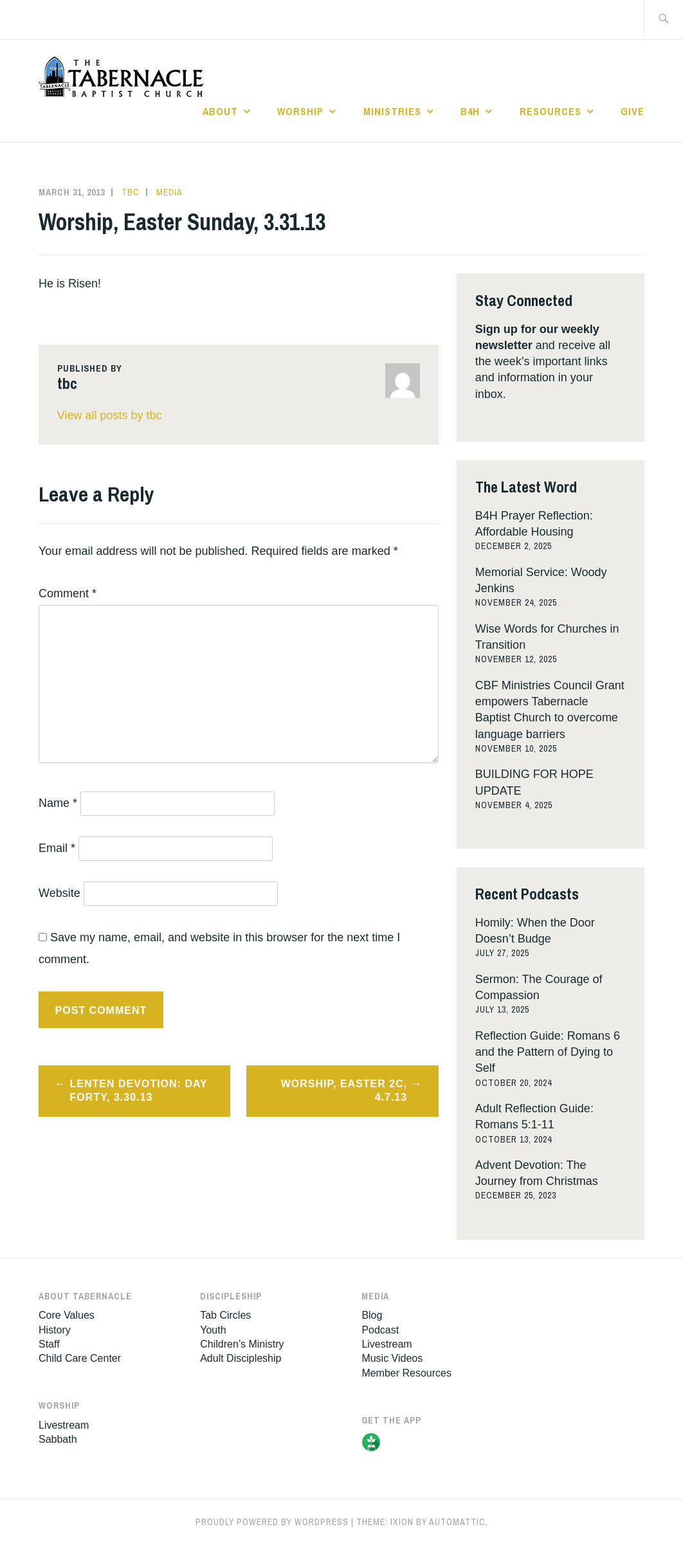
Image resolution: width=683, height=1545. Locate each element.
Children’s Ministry (242, 1344)
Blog (371, 1315)
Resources (550, 111)
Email (57, 848)
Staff (49, 1344)
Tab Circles (225, 1315)
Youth (213, 1329)
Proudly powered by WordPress (272, 1522)
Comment (67, 593)
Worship (300, 111)
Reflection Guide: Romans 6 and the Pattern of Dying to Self (547, 1051)
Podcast (380, 1329)
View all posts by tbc (109, 415)
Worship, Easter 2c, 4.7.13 (344, 1090)
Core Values (67, 1315)
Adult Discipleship (240, 1358)
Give (632, 111)
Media (169, 192)
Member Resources (406, 1373)
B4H (470, 111)
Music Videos (392, 1358)
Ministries (392, 111)
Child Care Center (80, 1358)
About (220, 111)
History (55, 1329)
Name (58, 803)
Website (59, 893)
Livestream (64, 1425)
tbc (131, 192)
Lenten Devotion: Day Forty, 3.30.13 (139, 1090)
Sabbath (58, 1439)
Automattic (457, 1522)
